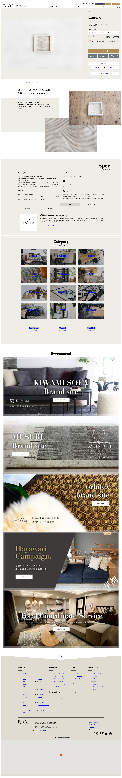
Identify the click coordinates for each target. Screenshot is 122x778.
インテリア (26, 696)
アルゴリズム (26, 712)
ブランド (70, 204)
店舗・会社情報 (97, 675)
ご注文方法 (96, 680)
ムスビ (24, 706)
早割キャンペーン (58, 678)
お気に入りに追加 (114, 56)
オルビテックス (42, 704)
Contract (79, 680)
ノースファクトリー (44, 706)
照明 (24, 688)
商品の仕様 (103, 63)
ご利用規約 (96, 685)
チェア (40, 680)
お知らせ (79, 691)
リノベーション (58, 700)
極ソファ (25, 704)
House (78, 675)
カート (108, 4)
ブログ (78, 694)
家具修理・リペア (58, 683)
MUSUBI (92, 731)
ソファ (24, 680)
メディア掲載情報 (105, 73)
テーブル (25, 683)
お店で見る (92, 56)
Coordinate (79, 677)
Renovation (54, 693)
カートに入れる (103, 51)
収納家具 (25, 685)
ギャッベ (41, 688)
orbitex (40, 698)
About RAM (93, 669)
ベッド (40, 685)
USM (24, 714)
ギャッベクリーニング (59, 685)
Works (74, 669)
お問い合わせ (103, 56)
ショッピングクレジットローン (62, 680)
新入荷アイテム (27, 675)
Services (53, 669)
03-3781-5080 (100, 3)
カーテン (25, 691)
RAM (4, 4)
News (73, 685)
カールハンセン (42, 712)
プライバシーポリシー (98, 688)
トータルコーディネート (60, 675)
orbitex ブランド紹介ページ (51, 225)
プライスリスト (97, 67)
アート (24, 693)
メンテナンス (42, 696)
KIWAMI (92, 726)
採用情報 (95, 678)
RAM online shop (94, 723)
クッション (41, 691)
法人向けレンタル (58, 688)
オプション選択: (92, 30)
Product (21, 669)
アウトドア (41, 693)
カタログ (112, 67)
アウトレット (26, 698)
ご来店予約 (96, 693)
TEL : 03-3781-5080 (41, 732)
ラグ (40, 683)
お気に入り (116, 4)
